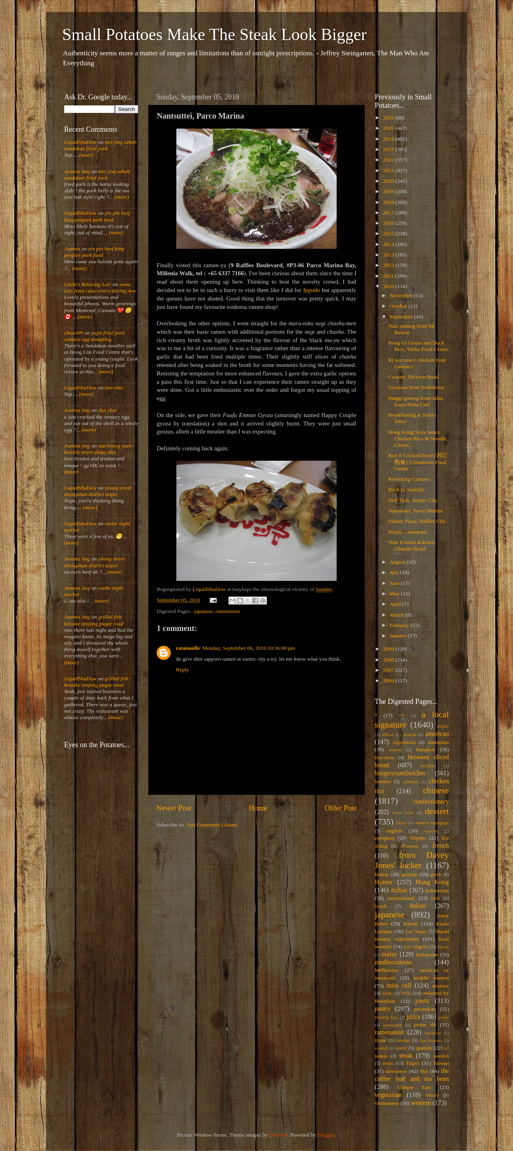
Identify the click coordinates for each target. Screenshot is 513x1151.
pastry (383, 1008)
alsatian (409, 734)
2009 (389, 649)
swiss (388, 1063)
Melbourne (386, 970)
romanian (433, 1032)
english (394, 831)
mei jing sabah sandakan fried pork (100, 145)
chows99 (73, 333)
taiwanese (396, 1071)
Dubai (401, 822)
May (395, 594)
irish (435, 898)
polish (443, 1017)
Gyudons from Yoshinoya (416, 387)
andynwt (278, 1135)
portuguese (392, 1024)
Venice (432, 1095)
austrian (395, 749)
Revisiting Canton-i (409, 479)
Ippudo (311, 290)
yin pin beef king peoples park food (97, 216)
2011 (389, 276)
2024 (389, 139)
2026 (389, 118)
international (401, 898)
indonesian (437, 890)
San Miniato (431, 1040)
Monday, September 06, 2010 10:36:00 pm (248, 648)
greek (435, 874)
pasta (422, 1000)
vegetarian (388, 1095)
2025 (389, 128)
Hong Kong (432, 882)
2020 (389, 181)
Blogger (326, 1135)
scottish (381, 1048)
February (400, 625)
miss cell (399, 985)
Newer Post (174, 808)
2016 (389, 223)
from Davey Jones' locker (412, 860)
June (395, 583)
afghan (443, 726)
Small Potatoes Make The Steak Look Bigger (214, 34)
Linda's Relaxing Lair (87, 284)
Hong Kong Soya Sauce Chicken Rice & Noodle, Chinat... (418, 438)
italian (418, 905)
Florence (409, 846)
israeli (381, 906)
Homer (384, 882)
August (398, 562)
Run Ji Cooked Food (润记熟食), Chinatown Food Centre (417, 461)
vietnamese (387, 1103)
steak (405, 1055)
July (395, 572)
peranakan (425, 1009)
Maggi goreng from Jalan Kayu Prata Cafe (415, 401)
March (397, 615)
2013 (389, 255)
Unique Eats (414, 1087)
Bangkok (425, 749)
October (399, 306)
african (388, 734)
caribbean (410, 781)
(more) (85, 155)
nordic (387, 993)
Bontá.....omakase (407, 532)
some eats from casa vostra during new (100, 287)
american (437, 734)
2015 (389, 233)
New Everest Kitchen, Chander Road (412, 545)
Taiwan (441, 1063)
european (384, 838)
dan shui (114, 388)
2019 (389, 191)
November (402, 295)
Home (258, 808)
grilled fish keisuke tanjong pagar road (93, 620)
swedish (441, 1056)
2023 (389, 149)
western (421, 1103)
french (440, 845)
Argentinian (404, 742)
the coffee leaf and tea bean (412, 1074)
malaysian (427, 954)
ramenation (228, 611)
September (402, 317)
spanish (424, 1048)
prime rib (425, 1025)
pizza (413, 1016)
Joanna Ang (77, 171)
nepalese (440, 986)
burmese (383, 781)
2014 (389, 244)
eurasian (431, 830)
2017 (389, 213)
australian (438, 742)
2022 (389, 160)
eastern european (432, 823)
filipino (418, 838)
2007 (389, 670)
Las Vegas (416, 931)
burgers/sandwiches (400, 773)
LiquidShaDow (80, 142)
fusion (381, 874)
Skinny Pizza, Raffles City (417, 521)
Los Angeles (416, 946)
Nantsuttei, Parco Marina (415, 511)
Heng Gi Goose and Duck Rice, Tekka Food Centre (418, 346)
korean (410, 924)
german (409, 874)
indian (399, 890)
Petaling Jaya (386, 1017)
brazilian (428, 765)
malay (390, 954)
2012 (389, 265)
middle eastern (431, 978)
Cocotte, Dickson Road (413, 377)
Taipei (413, 1063)
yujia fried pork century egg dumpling (94, 336)
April (396, 604)
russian (403, 1040)
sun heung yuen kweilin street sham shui (98, 449)
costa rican (402, 812)
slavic (401, 1048)
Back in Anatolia (406, 489)
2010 (389, 286)
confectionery (431, 801)
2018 (389, 202)
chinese (436, 790)
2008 (389, 660)
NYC (406, 993)
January (399, 636)
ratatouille (188, 648)
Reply (182, 670)
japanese (203, 611)
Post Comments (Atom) (211, 825)
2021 (389, 170)
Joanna (72, 249)
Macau (443, 946)
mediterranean (393, 962)
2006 (389, 680)
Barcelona (384, 757)
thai (424, 1071)
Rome (380, 1040)
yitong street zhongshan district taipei (97, 491)
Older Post (341, 808)
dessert (437, 811)
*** (401, 715)
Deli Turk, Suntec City (412, 500)
